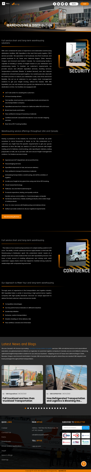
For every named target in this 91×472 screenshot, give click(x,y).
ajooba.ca (62, 471)
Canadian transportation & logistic (40, 348)
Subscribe (85, 428)
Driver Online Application (11, 446)
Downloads (6, 441)
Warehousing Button (11, 216)
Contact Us (6, 432)
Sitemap (5, 460)
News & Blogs (7, 455)
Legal (4, 450)
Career (4, 428)
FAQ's (4, 437)
